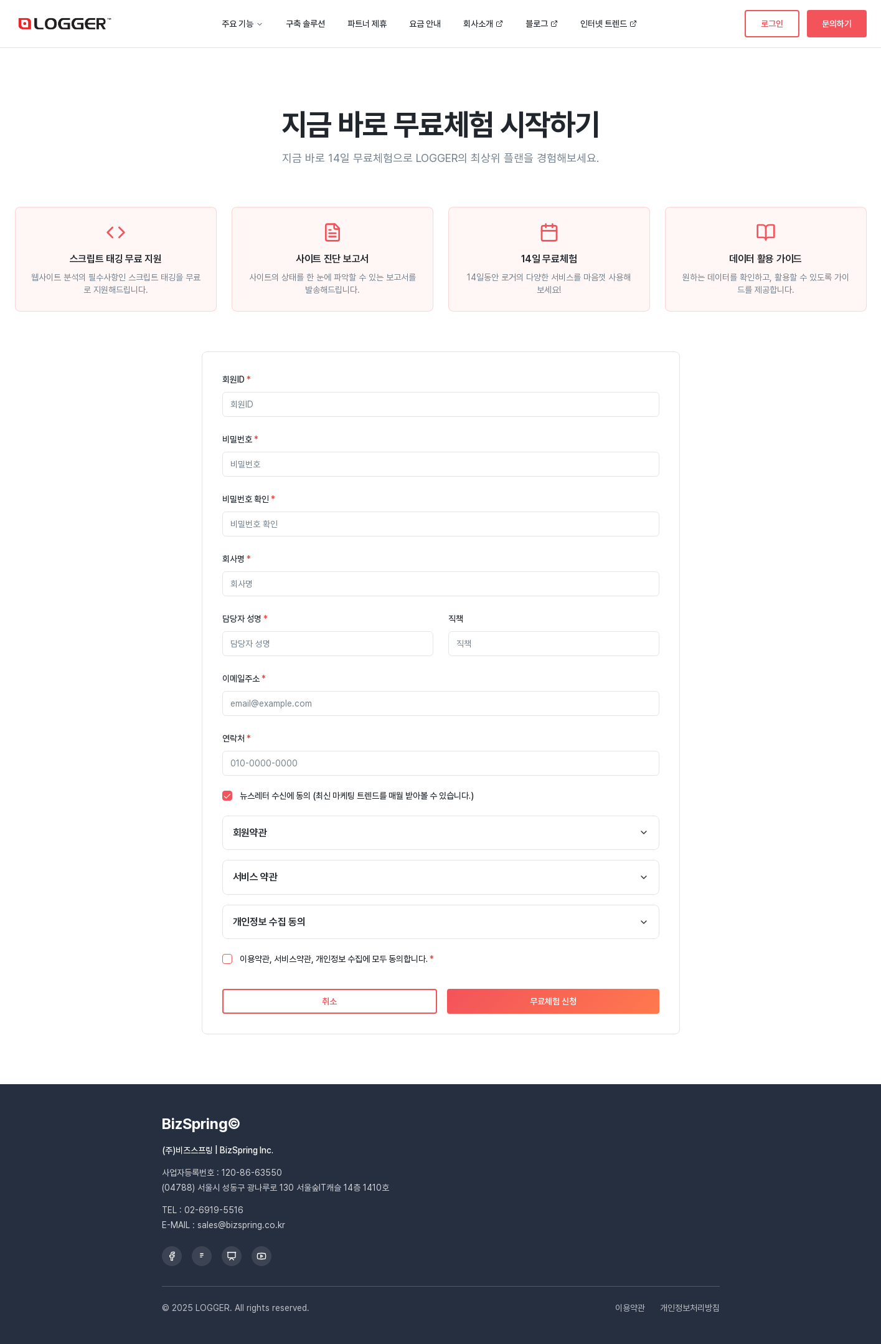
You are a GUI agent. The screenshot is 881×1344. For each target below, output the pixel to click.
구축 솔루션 (305, 24)
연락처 (236, 738)
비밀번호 (240, 439)
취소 (329, 1001)
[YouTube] (261, 1256)
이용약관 (630, 1308)
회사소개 (483, 24)
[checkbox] (227, 796)
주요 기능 (242, 24)
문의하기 (837, 24)
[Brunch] (202, 1256)
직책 (455, 619)
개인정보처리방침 (690, 1308)
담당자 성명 (245, 619)
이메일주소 (244, 679)
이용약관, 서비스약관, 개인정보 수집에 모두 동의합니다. (337, 959)
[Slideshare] (232, 1256)
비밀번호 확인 (248, 499)
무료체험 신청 (553, 1001)
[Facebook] (172, 1256)
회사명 (236, 559)
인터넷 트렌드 (608, 24)
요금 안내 (425, 24)
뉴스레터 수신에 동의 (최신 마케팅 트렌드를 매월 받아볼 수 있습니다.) (357, 796)
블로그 (541, 24)
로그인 (772, 24)
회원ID (236, 379)
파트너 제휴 (367, 24)
